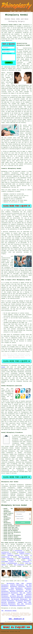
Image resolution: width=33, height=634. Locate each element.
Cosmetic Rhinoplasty (16, 585)
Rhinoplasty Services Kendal (14, 505)
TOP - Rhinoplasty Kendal (8, 610)
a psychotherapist (11, 563)
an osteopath (20, 552)
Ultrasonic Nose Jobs (16, 596)
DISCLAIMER (28, 11)
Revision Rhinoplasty (17, 597)
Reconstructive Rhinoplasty (9, 592)
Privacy (30, 623)
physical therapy (24, 556)
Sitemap (2, 623)
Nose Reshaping (17, 594)
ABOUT (18, 11)
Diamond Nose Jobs (24, 602)
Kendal (3, 367)
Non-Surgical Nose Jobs (15, 583)
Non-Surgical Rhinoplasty (19, 599)
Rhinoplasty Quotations (17, 586)
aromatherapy (26, 558)
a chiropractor (18, 550)
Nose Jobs (28, 591)
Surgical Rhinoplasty (16, 589)
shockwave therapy (13, 555)
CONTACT (23, 11)
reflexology (10, 558)
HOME (11, 11)
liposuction (25, 561)
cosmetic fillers (24, 553)
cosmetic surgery (6, 553)
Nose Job (22, 592)
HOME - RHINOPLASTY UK (16, 619)
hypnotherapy (12, 560)
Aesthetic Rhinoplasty (16, 591)
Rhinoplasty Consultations (17, 605)
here (26, 580)
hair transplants (19, 564)
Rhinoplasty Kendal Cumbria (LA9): (11, 24)
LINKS (14, 11)
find (6, 484)
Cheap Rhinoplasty (16, 588)
